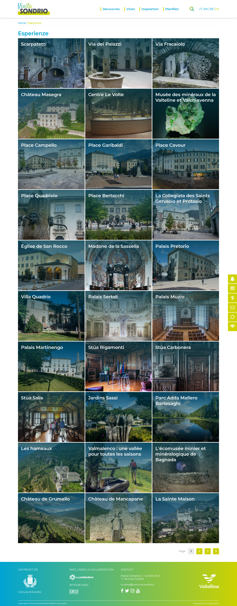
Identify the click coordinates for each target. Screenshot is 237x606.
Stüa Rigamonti (118, 366)
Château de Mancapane (118, 518)
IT (200, 9)
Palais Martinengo (51, 366)
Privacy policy (61, 603)
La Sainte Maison (185, 518)
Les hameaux (51, 468)
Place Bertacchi (118, 215)
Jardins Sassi (118, 417)
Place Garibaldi (118, 164)
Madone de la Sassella (118, 265)
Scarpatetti (51, 63)
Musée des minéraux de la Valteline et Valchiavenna (185, 114)
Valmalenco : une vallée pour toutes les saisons (118, 468)
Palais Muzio (185, 316)
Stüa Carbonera (185, 366)
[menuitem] (112, 12)
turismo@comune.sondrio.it (137, 584)
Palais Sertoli (118, 316)
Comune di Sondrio (38, 603)
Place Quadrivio (51, 215)
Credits (50, 603)
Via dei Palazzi (118, 63)
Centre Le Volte (118, 114)
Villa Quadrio (51, 316)
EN (206, 9)
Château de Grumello (51, 518)
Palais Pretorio (185, 265)
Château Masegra (51, 114)
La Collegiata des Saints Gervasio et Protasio (185, 215)
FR (217, 9)
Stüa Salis (51, 417)
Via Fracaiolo (185, 63)
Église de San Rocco (51, 265)
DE (211, 9)
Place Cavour (185, 164)
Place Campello (51, 164)
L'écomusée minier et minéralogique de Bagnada (185, 468)
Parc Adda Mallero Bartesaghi (185, 417)
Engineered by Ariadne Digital (206, 603)
